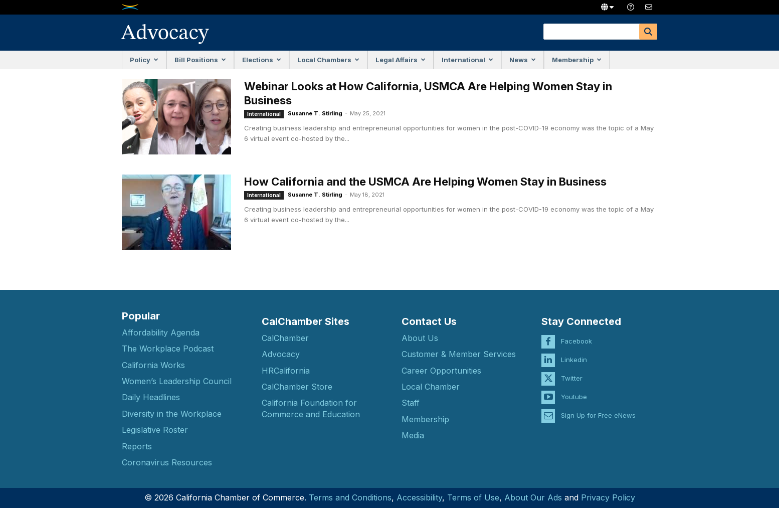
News (522, 60)
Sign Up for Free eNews (598, 410)
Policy (144, 60)
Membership (577, 60)
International (467, 60)
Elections (261, 60)
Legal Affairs (400, 60)
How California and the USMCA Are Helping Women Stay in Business (425, 181)
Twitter (571, 373)
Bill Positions (200, 60)
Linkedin (574, 354)
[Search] (648, 32)
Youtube (574, 391)
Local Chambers (328, 60)
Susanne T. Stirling (315, 113)
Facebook (576, 335)
